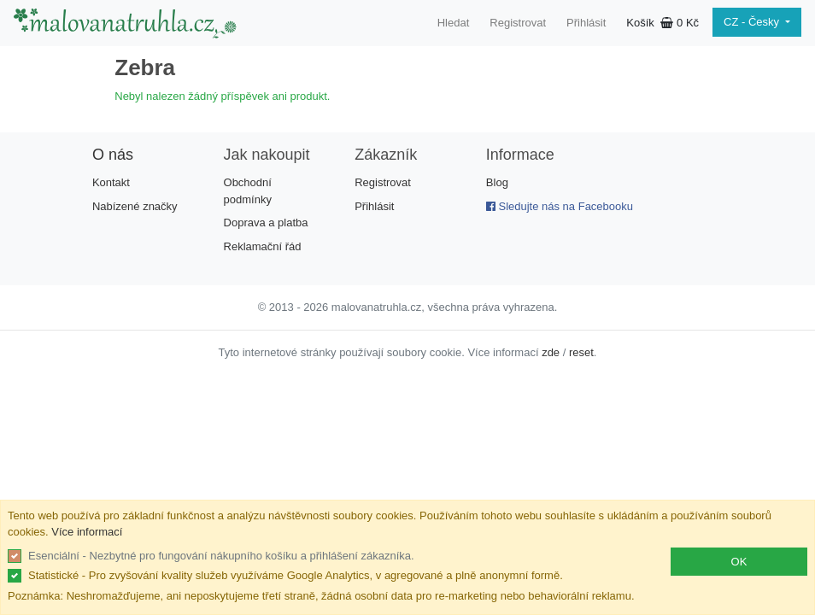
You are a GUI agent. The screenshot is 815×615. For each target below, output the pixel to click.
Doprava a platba (266, 222)
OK (739, 561)
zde (551, 352)
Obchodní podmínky (248, 191)
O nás (112, 154)
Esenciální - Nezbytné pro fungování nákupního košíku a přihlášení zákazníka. (221, 555)
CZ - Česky (753, 21)
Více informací (86, 531)
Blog (497, 182)
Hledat (453, 22)
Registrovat (518, 22)
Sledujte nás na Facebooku (559, 206)
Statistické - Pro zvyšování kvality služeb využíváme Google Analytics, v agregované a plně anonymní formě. (295, 575)
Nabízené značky (135, 206)
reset (581, 352)
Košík (662, 22)
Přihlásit (586, 22)
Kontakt (111, 182)
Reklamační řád (263, 246)
